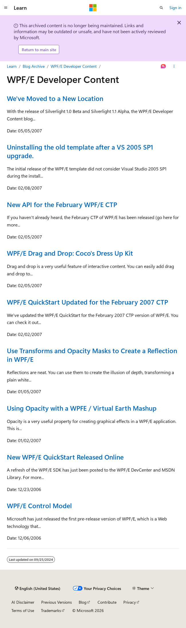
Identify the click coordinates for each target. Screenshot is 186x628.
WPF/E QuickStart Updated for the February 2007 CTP (87, 301)
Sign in (175, 7)
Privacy (129, 602)
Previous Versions (56, 602)
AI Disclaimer (22, 602)
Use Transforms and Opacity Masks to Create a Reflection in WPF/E (92, 354)
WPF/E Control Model (39, 505)
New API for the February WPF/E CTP (62, 204)
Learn (12, 66)
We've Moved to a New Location (55, 98)
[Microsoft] (93, 7)
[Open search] (161, 8)
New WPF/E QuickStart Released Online (65, 456)
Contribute (107, 602)
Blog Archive (34, 66)
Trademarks (51, 610)
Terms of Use (22, 610)
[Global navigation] (5, 8)
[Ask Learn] (163, 66)
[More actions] (174, 66)
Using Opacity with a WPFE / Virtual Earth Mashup (82, 408)
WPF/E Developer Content (74, 66)
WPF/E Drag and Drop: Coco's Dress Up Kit (70, 253)
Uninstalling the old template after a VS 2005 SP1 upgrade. (80, 151)
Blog (82, 602)
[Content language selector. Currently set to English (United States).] (37, 588)
